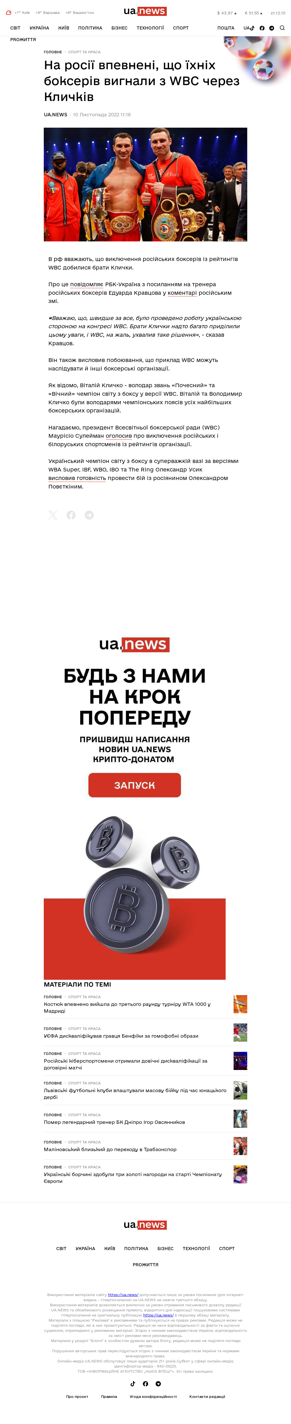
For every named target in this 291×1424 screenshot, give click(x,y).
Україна (39, 28)
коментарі (182, 293)
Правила (109, 1396)
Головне (53, 52)
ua (247, 28)
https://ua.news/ (123, 1295)
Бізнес (119, 28)
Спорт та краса (84, 52)
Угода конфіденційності (153, 1396)
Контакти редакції (207, 1396)
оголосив (119, 436)
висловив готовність (77, 478)
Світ (15, 28)
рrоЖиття (23, 39)
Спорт (181, 28)
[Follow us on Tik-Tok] (252, 28)
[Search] (282, 27)
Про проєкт (77, 1396)
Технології (150, 28)
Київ (63, 28)
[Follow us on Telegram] (271, 28)
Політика (90, 28)
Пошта (225, 28)
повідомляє (86, 284)
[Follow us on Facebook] (262, 28)
